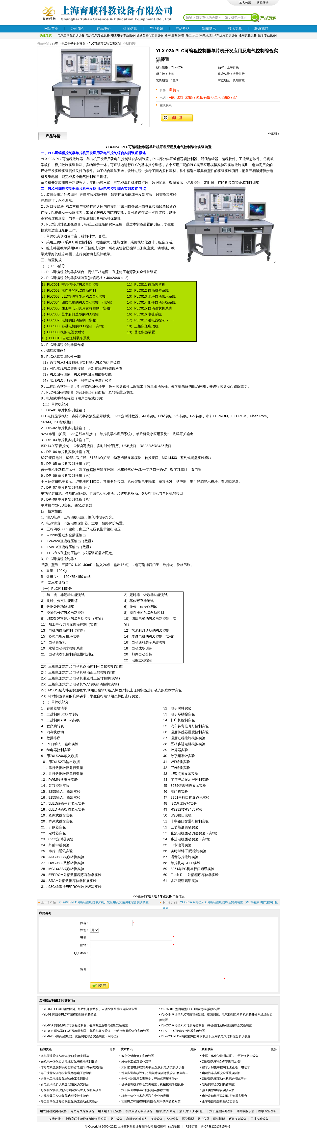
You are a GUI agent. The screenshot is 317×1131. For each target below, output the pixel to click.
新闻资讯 (209, 28)
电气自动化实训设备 (71, 35)
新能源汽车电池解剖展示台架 (221, 1061)
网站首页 (51, 28)
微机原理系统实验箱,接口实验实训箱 (65, 1056)
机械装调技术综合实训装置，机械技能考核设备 (152, 1084)
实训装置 (204, 147)
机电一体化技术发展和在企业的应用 (145, 1096)
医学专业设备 (267, 35)
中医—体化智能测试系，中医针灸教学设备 (230, 1056)
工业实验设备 (259, 1119)
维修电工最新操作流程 (136, 1061)
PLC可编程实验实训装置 (104, 43)
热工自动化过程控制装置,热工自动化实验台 (69, 1101)
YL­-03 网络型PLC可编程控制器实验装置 (70, 1014)
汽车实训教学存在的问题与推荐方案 (145, 1090)
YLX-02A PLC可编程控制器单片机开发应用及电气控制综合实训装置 (205, 1036)
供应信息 (130, 28)
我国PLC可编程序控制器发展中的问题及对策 (151, 1101)
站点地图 (174, 1126)
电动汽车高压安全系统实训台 (221, 1073)
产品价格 (182, 28)
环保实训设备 (238, 1119)
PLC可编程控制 (133, 147)
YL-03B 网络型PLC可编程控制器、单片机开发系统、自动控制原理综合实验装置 (96, 1031)
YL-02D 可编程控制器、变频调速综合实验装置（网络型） (81, 1036)
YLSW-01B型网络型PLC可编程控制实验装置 (190, 1009)
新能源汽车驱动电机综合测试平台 (224, 1078)
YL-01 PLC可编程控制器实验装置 (183, 1031)
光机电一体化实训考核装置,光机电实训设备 (69, 1061)
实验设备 (157, 1119)
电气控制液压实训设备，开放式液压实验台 (149, 1078)
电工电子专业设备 (123, 35)
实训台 (79, 272)
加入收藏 (245, 2)
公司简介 (77, 28)
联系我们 (261, 28)
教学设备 (117, 1119)
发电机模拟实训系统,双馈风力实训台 (65, 1084)
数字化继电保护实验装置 (137, 1056)
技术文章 (235, 28)
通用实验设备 (248, 35)
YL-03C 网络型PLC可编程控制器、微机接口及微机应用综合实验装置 (206, 1025)
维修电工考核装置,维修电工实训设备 (65, 1078)
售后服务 (263, 2)
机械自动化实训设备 (149, 35)
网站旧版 (219, 1119)
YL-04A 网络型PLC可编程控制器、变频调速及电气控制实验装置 (85, 1025)
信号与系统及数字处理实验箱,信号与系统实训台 (72, 1067)
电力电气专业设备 (98, 35)
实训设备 (172, 1119)
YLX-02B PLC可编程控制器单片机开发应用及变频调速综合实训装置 (104, 902)
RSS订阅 (191, 1126)
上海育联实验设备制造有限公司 (86, 1119)
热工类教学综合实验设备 (218, 1090)
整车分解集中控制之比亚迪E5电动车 (226, 1067)
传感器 (91, 470)
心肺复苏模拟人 (136, 1119)
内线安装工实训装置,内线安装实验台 (65, 1096)
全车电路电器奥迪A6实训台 (220, 1101)
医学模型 (188, 1119)
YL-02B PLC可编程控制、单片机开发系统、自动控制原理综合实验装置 (90, 1009)
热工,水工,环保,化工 (199, 35)
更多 (112, 1049)
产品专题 (156, 28)
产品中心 (104, 28)
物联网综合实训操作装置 (218, 1084)
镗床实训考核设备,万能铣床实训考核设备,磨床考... (154, 1073)
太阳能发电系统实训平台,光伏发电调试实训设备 (153, 1067)
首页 (55, 43)
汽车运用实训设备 (225, 35)
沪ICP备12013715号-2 (215, 1126)
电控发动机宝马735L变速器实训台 (224, 1096)
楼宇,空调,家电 (174, 35)
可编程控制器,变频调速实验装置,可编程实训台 (71, 1090)
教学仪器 (204, 1119)
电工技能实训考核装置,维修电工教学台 (66, 1073)
